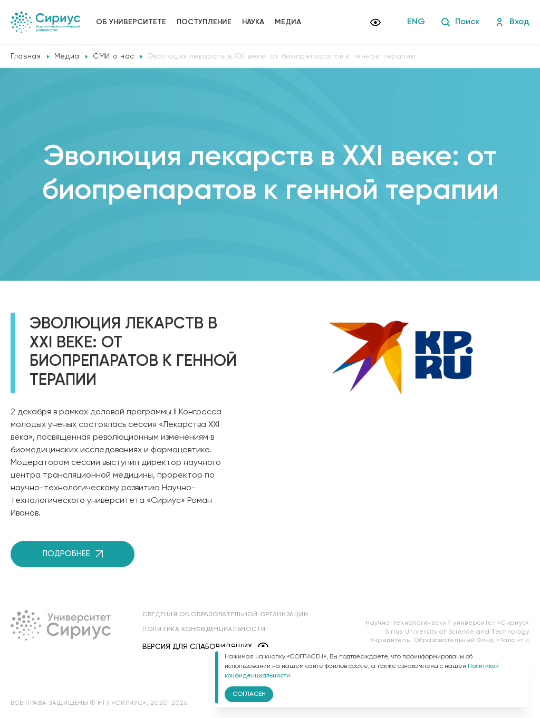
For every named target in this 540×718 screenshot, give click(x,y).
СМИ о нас (113, 56)
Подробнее (73, 554)
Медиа (288, 22)
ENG (416, 22)
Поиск (460, 22)
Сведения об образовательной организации (225, 615)
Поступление (204, 22)
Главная (26, 56)
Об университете (131, 22)
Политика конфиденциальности (204, 629)
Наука (253, 22)
